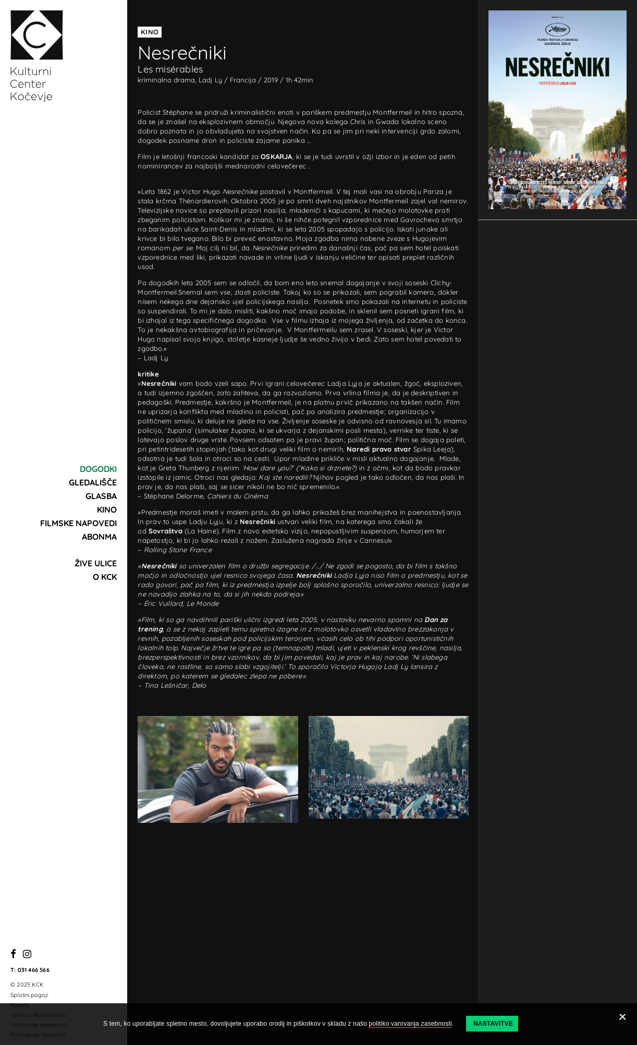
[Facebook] (13, 954)
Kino (107, 509)
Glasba (101, 496)
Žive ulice (96, 563)
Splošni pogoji (29, 995)
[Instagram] (27, 954)
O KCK (105, 577)
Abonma (99, 536)
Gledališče (93, 482)
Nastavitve (493, 1023)
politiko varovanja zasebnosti (410, 1023)
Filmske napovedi (78, 523)
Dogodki (98, 469)
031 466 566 (34, 970)
